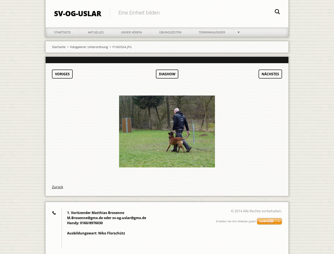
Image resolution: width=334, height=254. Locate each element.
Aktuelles (96, 32)
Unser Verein (131, 32)
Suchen (277, 12)
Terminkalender (212, 32)
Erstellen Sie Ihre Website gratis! (236, 221)
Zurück (57, 187)
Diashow (167, 74)
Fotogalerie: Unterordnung (89, 47)
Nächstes (270, 74)
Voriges (62, 74)
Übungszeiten (170, 32)
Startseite (62, 32)
